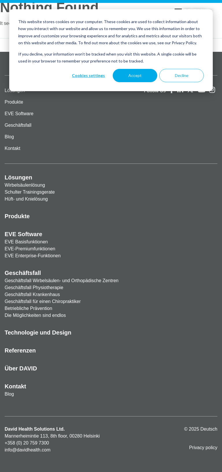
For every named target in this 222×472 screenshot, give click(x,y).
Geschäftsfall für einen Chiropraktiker (43, 301)
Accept (135, 75)
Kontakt (12, 148)
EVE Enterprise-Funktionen (33, 255)
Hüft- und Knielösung (26, 198)
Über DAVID (21, 368)
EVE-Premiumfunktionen (30, 248)
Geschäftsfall (18, 125)
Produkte (14, 102)
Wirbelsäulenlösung (25, 185)
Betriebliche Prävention (28, 308)
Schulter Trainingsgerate (30, 192)
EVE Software (19, 113)
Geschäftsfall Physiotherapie (34, 287)
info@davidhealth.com (28, 449)
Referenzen (20, 350)
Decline (181, 75)
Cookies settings (88, 75)
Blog (9, 136)
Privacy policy (203, 447)
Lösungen (18, 177)
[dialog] (111, 50)
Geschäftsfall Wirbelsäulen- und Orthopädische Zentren (62, 280)
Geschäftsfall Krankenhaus (32, 294)
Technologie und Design (38, 332)
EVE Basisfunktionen (26, 241)
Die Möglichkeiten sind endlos (35, 315)
